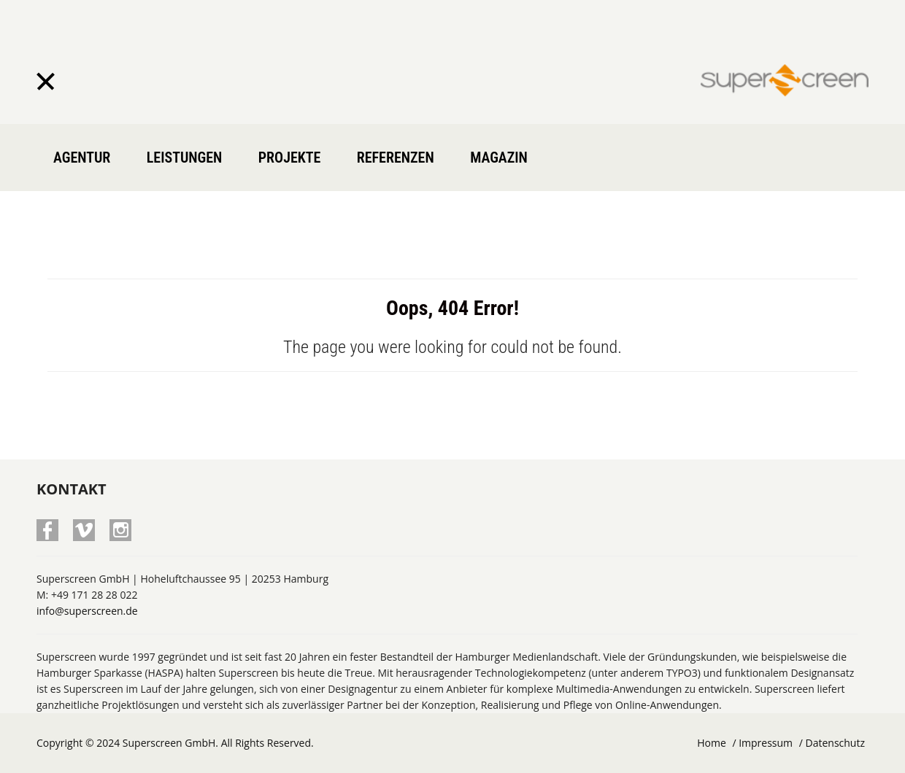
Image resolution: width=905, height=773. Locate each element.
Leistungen (185, 157)
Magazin (499, 157)
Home (711, 743)
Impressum (766, 743)
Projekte (289, 157)
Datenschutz (835, 743)
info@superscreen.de (87, 611)
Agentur (81, 157)
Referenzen (395, 157)
